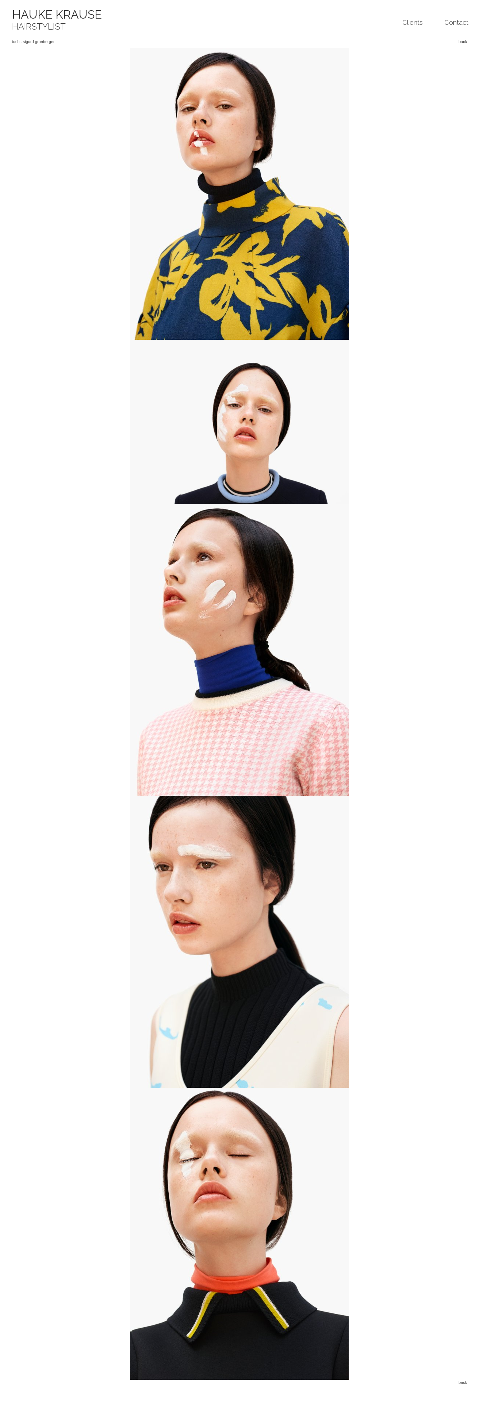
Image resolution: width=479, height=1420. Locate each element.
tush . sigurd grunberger (33, 41)
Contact (456, 22)
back (463, 41)
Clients (412, 22)
